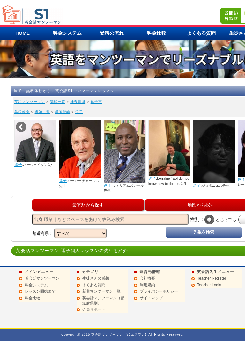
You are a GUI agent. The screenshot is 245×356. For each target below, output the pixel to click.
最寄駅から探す (88, 204)
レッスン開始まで (40, 291)
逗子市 (96, 102)
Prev (21, 127)
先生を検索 (203, 232)
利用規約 (147, 285)
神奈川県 (77, 102)
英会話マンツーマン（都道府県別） (103, 300)
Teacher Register (211, 278)
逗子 (79, 112)
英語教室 (22, 112)
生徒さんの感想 (95, 278)
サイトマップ (151, 298)
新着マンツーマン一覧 (101, 291)
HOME (22, 33)
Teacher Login (209, 285)
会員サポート (93, 309)
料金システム (67, 33)
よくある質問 (201, 33)
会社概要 (147, 278)
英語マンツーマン (29, 102)
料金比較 (156, 33)
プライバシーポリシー (159, 291)
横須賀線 (62, 112)
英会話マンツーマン (42, 278)
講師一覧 (57, 102)
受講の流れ (112, 33)
